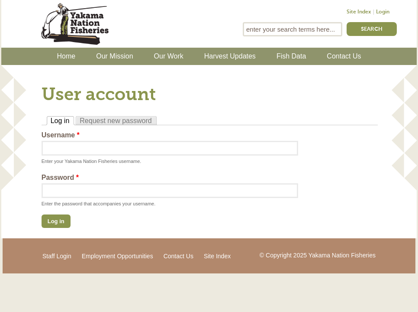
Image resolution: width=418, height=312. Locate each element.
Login (382, 12)
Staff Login (56, 256)
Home (66, 56)
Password (60, 177)
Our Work (168, 56)
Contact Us (344, 56)
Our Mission (114, 56)
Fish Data (291, 56)
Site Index (359, 12)
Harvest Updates (230, 56)
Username (61, 135)
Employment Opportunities (117, 256)
